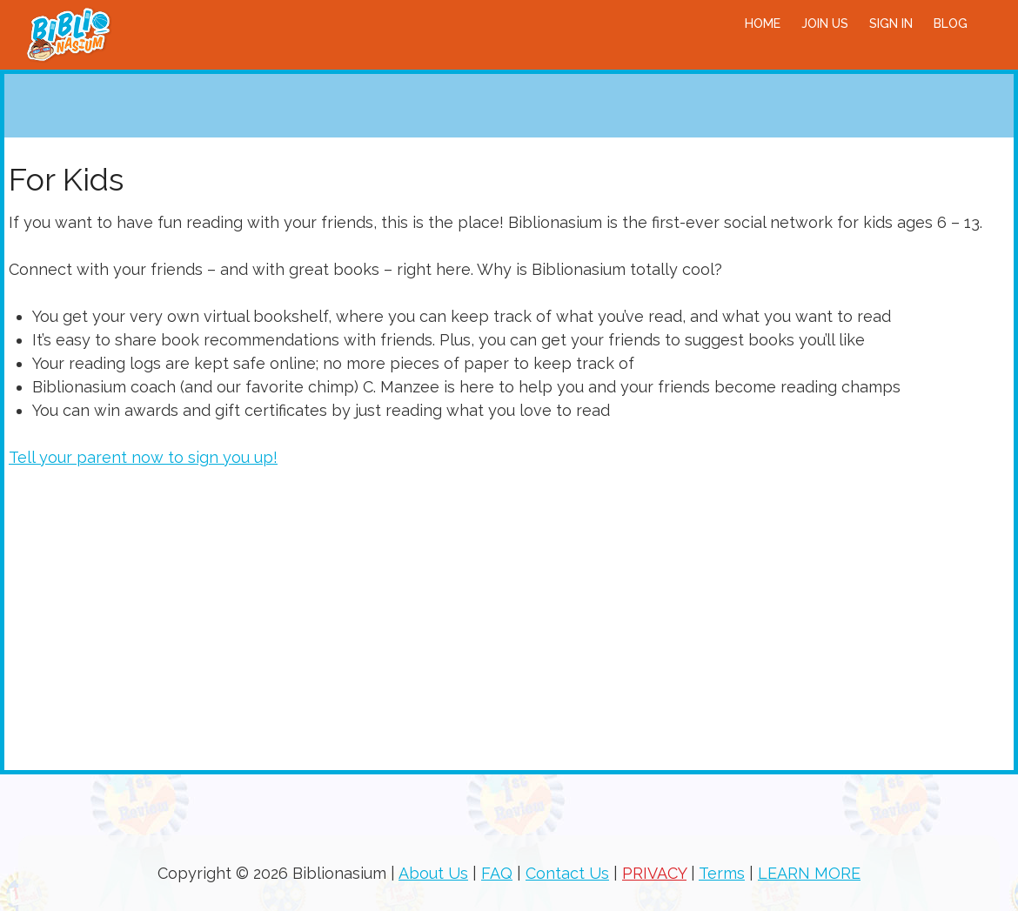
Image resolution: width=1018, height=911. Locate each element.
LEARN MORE (809, 873)
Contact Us (567, 873)
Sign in (891, 23)
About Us (433, 873)
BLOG (951, 23)
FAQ (496, 873)
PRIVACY (654, 873)
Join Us (824, 23)
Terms (722, 873)
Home (762, 23)
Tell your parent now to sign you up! (143, 457)
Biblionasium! (68, 34)
